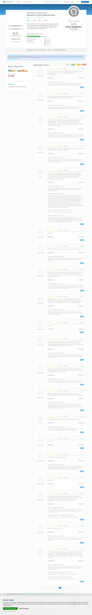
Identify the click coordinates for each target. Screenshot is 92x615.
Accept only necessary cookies (10, 608)
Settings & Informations (23, 608)
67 (51, 587)
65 (45, 587)
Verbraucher (47, 2)
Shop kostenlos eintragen (68, 2)
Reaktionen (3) (51, 560)
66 (48, 587)
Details (66, 68)
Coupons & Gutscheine (40, 50)
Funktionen (18, 2)
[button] (29, 20)
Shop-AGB (47, 43)
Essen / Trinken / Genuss (32, 17)
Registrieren (85, 2)
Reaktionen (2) (51, 503)
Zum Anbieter (15, 29)
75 (74, 587)
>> (79, 587)
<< (40, 587)
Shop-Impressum (48, 45)
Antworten (82, 87)
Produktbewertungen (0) (59, 50)
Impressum (5, 611)
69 (57, 587)
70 (59, 587)
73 (68, 587)
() (81, 77)
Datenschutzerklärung (11, 611)
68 (54, 587)
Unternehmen (56, 2)
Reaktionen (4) (51, 182)
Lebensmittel (41, 17)
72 (65, 587)
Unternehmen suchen (27, 2)
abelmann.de (47, 38)
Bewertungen (30, 50)
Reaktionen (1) (51, 77)
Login (78, 2)
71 (62, 587)
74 (71, 587)
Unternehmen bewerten (15, 25)
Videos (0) (49, 50)
